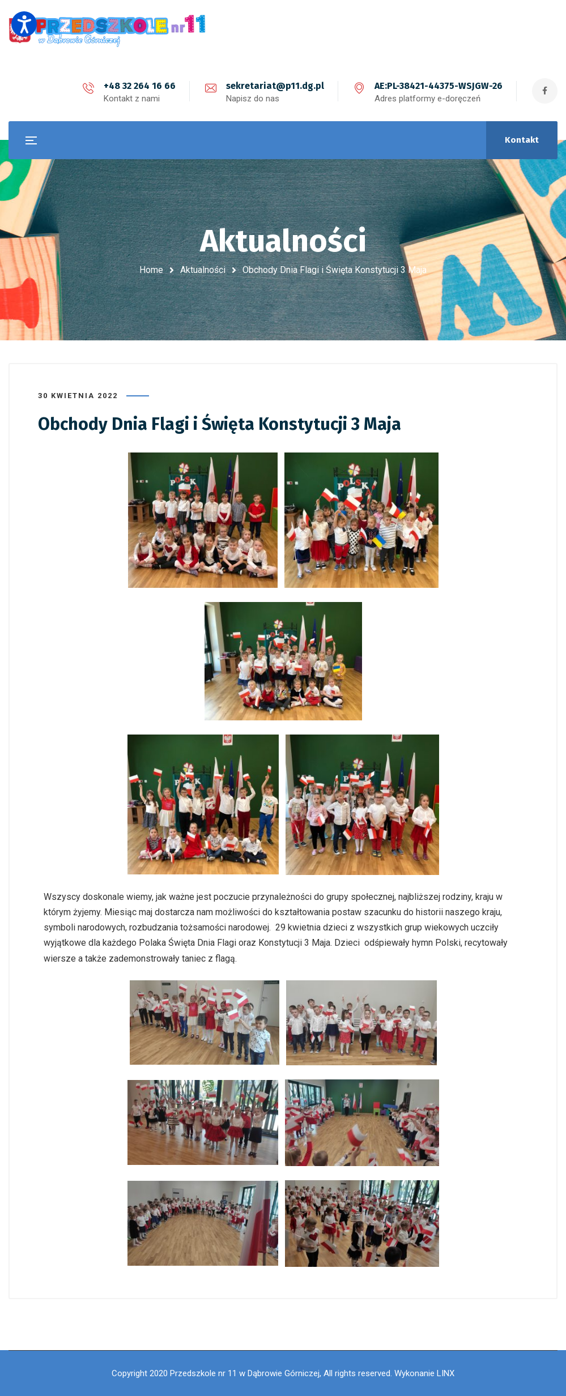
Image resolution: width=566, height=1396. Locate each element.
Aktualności (202, 269)
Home (151, 269)
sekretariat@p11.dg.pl (275, 85)
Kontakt (522, 140)
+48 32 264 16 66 (140, 85)
